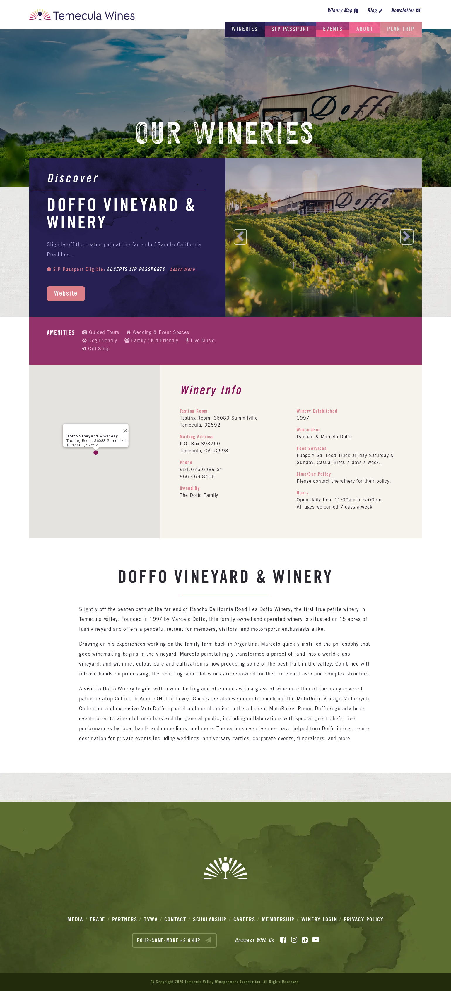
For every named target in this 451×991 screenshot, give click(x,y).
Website (66, 293)
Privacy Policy (364, 919)
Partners (124, 919)
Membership (278, 919)
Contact (175, 919)
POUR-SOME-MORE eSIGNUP (174, 940)
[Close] (124, 429)
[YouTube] (315, 939)
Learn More (183, 269)
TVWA (151, 919)
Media (75, 919)
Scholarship (210, 919)
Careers (244, 919)
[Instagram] (294, 939)
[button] (95, 452)
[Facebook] (283, 939)
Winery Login (319, 919)
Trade (97, 919)
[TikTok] (305, 940)
